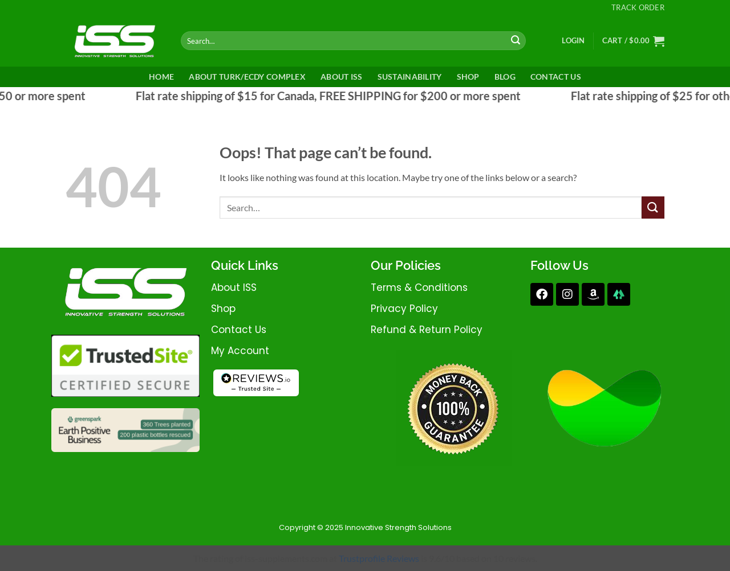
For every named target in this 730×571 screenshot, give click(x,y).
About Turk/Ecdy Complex (247, 76)
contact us (238, 329)
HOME (161, 76)
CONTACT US (555, 76)
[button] (573, 40)
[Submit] (515, 41)
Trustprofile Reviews (379, 558)
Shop (468, 76)
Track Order (637, 7)
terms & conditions (419, 287)
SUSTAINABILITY (410, 76)
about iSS (234, 287)
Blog (505, 76)
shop (223, 308)
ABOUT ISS (342, 76)
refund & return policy (426, 329)
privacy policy (404, 308)
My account (240, 351)
